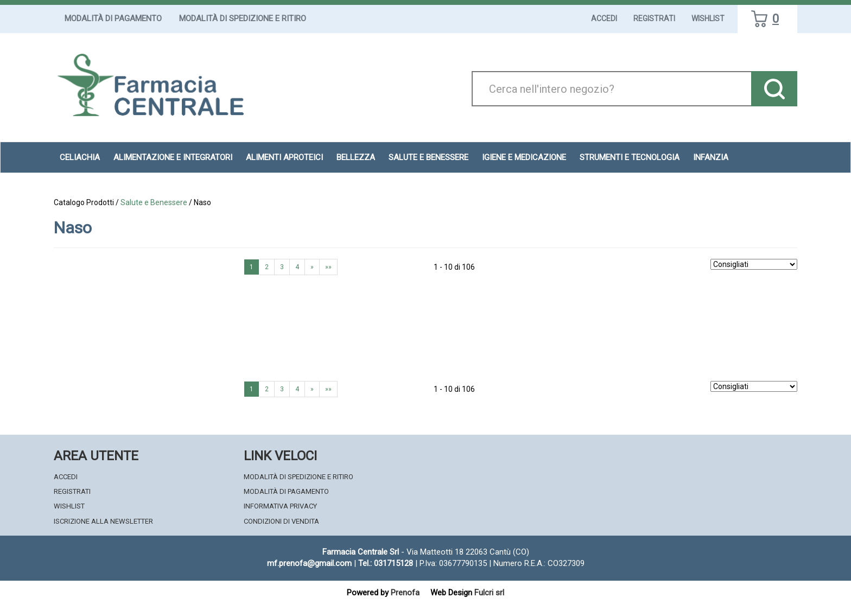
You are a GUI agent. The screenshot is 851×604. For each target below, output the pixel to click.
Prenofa (405, 592)
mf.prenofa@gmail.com (309, 563)
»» (328, 267)
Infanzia (710, 157)
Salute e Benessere (428, 157)
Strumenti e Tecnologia (629, 157)
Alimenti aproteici (284, 157)
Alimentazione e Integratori (172, 157)
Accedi (604, 18)
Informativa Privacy (280, 506)
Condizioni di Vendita (281, 521)
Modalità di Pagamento (113, 18)
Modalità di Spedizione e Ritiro (242, 18)
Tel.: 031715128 (385, 563)
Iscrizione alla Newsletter (103, 521)
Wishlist (708, 18)
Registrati (654, 18)
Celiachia (80, 157)
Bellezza (355, 157)
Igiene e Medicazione (524, 157)
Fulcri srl (489, 592)
